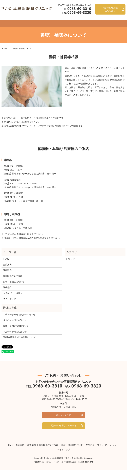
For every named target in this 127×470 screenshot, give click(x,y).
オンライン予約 (103, 20)
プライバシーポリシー (13, 290)
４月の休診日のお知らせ (15, 329)
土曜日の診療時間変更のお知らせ (19, 311)
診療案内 (34, 20)
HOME (14, 20)
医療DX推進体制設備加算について (19, 334)
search (114, 20)
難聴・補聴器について (72, 20)
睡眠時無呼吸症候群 (50, 20)
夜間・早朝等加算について (16, 323)
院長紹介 (90, 20)
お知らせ (70, 256)
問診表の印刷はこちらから (63, 423)
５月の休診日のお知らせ (15, 317)
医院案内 (23, 20)
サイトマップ (9, 296)
